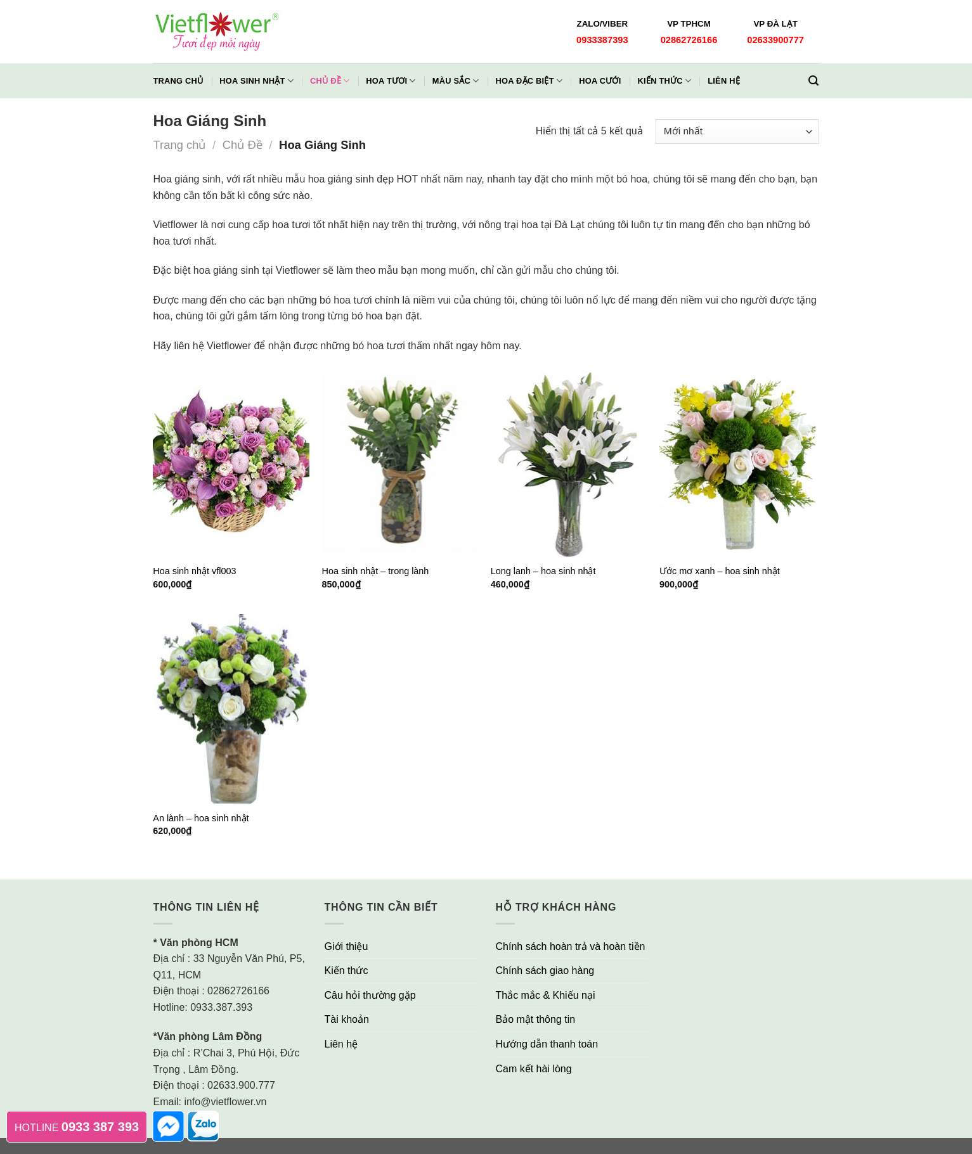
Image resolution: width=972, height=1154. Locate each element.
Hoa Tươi (390, 81)
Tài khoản (347, 1019)
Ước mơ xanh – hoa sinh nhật (719, 571)
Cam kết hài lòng (534, 1068)
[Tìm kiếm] (813, 80)
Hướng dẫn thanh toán (547, 1044)
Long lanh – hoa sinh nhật (543, 571)
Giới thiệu (346, 946)
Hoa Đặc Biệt (528, 81)
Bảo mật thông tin (536, 1019)
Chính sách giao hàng (545, 970)
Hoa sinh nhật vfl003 (194, 571)
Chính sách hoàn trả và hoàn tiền (570, 946)
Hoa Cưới (600, 81)
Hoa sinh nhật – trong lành (375, 571)
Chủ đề (329, 81)
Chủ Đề (242, 144)
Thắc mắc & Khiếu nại (545, 995)
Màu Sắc (455, 81)
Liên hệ (724, 81)
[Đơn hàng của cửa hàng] (737, 131)
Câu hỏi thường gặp (370, 995)
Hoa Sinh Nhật (256, 81)
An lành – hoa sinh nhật (201, 818)
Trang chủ (178, 81)
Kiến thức (665, 81)
